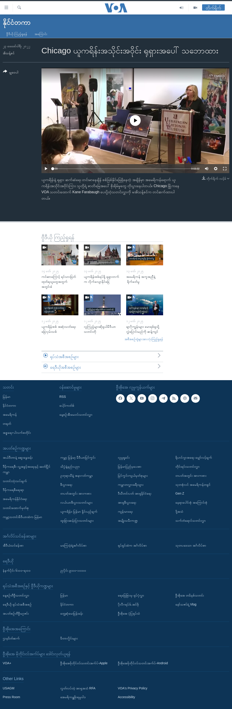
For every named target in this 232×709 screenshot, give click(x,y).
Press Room (11, 697)
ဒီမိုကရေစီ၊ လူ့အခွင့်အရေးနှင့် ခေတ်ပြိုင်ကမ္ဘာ (26, 469)
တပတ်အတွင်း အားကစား (75, 493)
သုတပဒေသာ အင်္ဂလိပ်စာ (190, 545)
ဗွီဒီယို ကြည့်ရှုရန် (16, 34)
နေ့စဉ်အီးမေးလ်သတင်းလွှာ (75, 414)
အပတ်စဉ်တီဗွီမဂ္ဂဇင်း (16, 613)
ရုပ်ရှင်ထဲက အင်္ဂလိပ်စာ (132, 545)
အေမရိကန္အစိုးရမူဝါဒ (73, 697)
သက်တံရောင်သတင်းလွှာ (190, 520)
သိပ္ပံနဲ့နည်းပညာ (70, 466)
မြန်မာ (6, 396)
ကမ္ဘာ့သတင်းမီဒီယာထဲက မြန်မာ (22, 517)
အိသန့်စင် (8, 53)
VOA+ (7, 663)
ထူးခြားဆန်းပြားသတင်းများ (77, 520)
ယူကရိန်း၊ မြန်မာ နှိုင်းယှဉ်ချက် (78, 511)
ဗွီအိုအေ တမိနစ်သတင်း (189, 595)
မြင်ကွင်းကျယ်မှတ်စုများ (133, 475)
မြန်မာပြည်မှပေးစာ (129, 466)
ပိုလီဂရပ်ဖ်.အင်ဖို (128, 604)
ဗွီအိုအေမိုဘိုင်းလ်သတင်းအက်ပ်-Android (143, 663)
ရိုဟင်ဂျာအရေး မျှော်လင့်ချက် (193, 457)
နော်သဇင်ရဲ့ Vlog (185, 604)
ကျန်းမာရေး (125, 511)
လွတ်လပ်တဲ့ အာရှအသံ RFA (77, 688)
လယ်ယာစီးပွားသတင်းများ (76, 502)
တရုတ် (7, 423)
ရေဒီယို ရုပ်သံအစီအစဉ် (17, 604)
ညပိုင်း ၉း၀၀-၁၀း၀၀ (73, 570)
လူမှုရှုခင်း (124, 457)
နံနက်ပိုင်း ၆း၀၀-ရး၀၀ (17, 570)
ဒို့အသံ (179, 511)
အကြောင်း (40, 34)
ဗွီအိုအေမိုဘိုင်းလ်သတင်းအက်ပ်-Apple (83, 663)
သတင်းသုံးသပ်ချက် (15, 481)
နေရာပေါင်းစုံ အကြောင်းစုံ (191, 502)
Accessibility (126, 697)
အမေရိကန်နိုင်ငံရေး (15, 499)
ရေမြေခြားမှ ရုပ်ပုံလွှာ (131, 595)
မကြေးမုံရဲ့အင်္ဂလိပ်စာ (73, 545)
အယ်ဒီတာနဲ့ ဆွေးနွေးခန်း (18, 457)
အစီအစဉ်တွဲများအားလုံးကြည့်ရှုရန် (144, 339)
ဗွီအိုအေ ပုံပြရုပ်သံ (129, 613)
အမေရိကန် (10, 414)
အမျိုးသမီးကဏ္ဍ (128, 520)
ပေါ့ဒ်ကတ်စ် (66, 405)
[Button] (10, 73)
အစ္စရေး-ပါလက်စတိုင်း (17, 432)
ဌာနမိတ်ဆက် (11, 638)
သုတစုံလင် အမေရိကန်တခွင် (192, 484)
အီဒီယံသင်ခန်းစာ (13, 545)
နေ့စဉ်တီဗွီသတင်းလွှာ (16, 595)
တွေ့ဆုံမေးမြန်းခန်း (71, 613)
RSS (62, 396)
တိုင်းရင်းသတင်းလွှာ (187, 466)
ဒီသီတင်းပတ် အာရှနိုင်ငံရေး (134, 493)
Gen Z (179, 493)
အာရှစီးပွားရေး (127, 502)
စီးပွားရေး (66, 484)
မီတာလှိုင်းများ (69, 638)
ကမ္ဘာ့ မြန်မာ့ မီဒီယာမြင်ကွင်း (77, 457)
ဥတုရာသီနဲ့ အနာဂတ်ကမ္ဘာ (76, 475)
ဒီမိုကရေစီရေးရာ (13, 490)
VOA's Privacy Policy (132, 688)
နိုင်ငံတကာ (9, 405)
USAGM (8, 688)
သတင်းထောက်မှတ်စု (16, 508)
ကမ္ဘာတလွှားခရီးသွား (130, 484)
